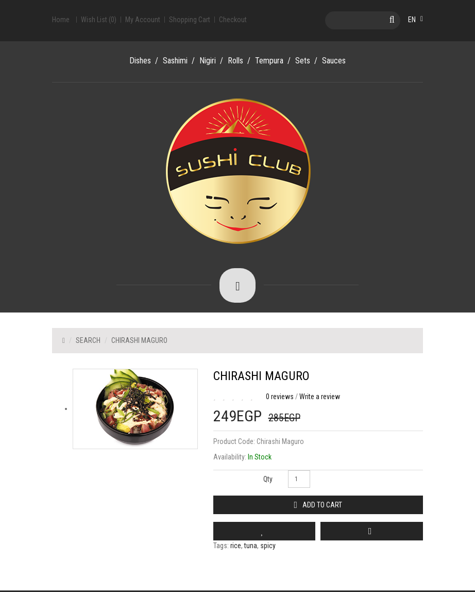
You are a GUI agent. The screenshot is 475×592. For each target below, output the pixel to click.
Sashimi (175, 60)
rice (235, 547)
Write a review (319, 398)
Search (88, 342)
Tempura (269, 60)
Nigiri (207, 60)
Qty (268, 480)
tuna (250, 547)
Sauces (334, 60)
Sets (302, 60)
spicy (268, 547)
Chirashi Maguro (139, 342)
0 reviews (280, 398)
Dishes (140, 60)
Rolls (235, 60)
